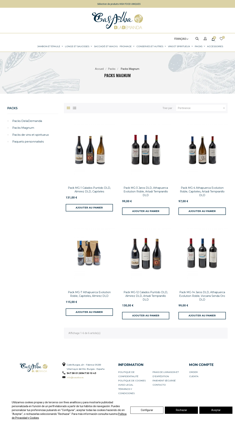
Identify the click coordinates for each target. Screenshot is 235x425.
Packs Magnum (23, 127)
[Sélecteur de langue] (180, 39)
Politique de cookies (132, 380)
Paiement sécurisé (164, 380)
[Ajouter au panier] (89, 207)
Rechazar (181, 410)
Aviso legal (125, 384)
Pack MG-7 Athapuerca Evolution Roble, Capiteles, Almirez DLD (89, 294)
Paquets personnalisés (28, 141)
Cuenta (193, 376)
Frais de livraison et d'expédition (166, 374)
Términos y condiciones (126, 391)
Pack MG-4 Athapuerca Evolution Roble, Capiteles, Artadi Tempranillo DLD (202, 191)
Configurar (147, 410)
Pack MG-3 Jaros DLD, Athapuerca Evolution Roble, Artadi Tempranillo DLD (146, 191)
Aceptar (216, 410)
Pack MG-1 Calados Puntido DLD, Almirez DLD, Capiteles (89, 189)
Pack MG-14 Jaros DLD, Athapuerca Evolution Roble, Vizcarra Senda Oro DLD (202, 296)
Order (193, 372)
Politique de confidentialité (128, 374)
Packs (12, 108)
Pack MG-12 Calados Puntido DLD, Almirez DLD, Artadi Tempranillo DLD (146, 296)
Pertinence (202, 108)
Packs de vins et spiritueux (30, 134)
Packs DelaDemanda (27, 121)
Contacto (159, 384)
